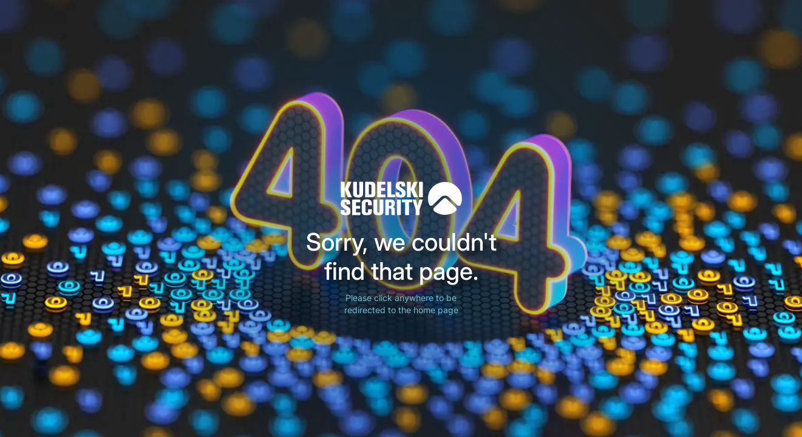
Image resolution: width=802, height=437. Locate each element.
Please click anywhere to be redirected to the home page (401, 304)
